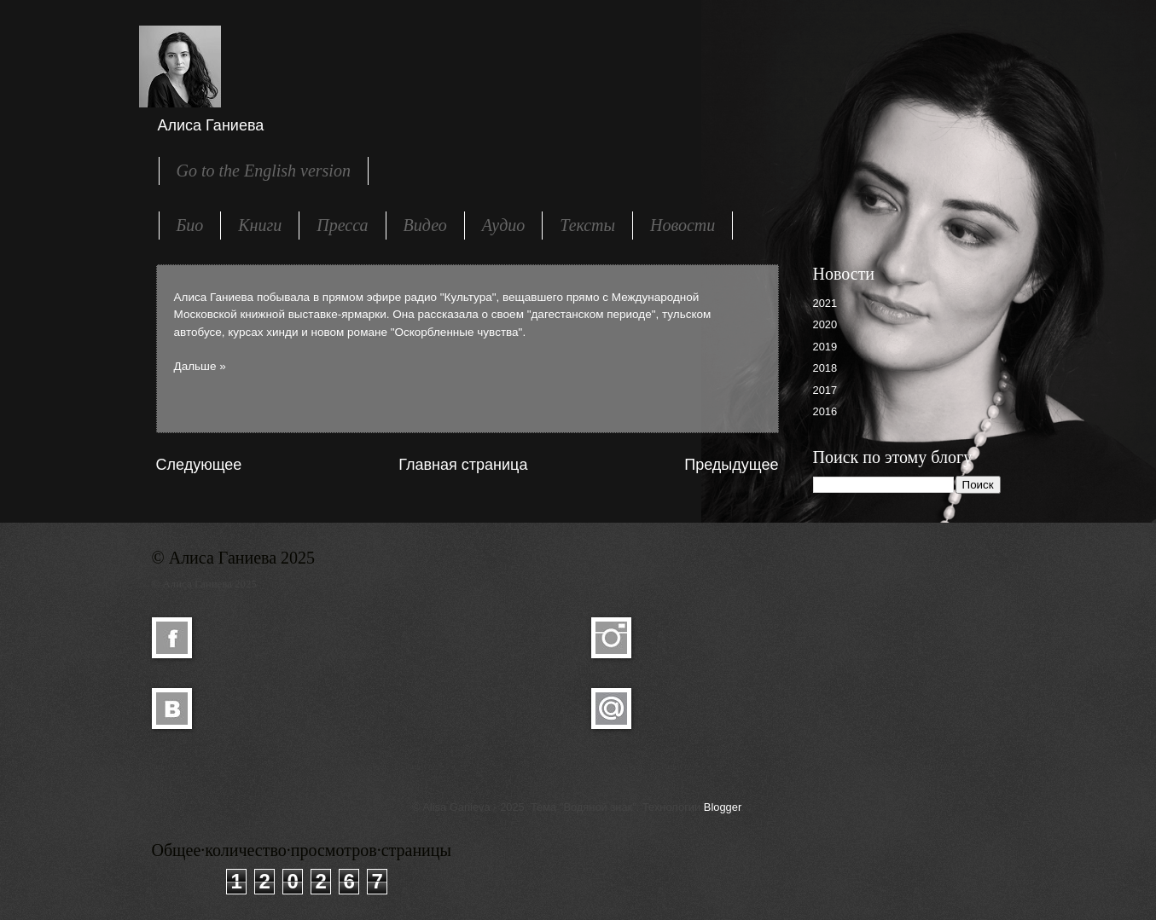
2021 (825, 303)
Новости (682, 225)
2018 (825, 368)
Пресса (342, 225)
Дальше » (200, 366)
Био (190, 225)
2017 (825, 390)
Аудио (504, 225)
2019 (825, 346)
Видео (425, 225)
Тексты (587, 225)
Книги (260, 225)
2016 (825, 411)
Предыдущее (731, 464)
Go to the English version (264, 170)
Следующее (199, 464)
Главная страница (462, 464)
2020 (825, 324)
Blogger (722, 807)
